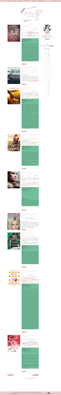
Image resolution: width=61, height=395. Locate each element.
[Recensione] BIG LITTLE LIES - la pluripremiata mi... (48, 73)
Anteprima (23, 90)
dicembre (47, 56)
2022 (47, 51)
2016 (47, 93)
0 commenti (37, 64)
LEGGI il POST (24, 84)
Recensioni (23, 28)
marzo (48, 86)
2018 (47, 91)
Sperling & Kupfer (29, 91)
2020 (47, 54)
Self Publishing (29, 138)
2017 (47, 92)
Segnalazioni (35, 90)
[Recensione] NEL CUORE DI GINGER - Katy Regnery (30, 26)
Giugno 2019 (24, 274)
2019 (47, 55)
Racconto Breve (34, 174)
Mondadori (30, 235)
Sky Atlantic (30, 217)
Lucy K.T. (23, 137)
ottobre (47, 59)
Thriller (33, 217)
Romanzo (31, 90)
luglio (47, 81)
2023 (47, 50)
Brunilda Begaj (28, 70)
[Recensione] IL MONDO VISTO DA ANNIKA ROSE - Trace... (48, 77)
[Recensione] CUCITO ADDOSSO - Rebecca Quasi (29, 336)
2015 (47, 95)
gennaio (47, 89)
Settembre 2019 (24, 91)
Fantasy (27, 235)
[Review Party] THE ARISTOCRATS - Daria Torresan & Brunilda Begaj (30, 68)
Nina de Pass (27, 90)
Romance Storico (27, 175)
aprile (47, 85)
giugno (48, 82)
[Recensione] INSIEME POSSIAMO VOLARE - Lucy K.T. (29, 135)
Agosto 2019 (24, 70)
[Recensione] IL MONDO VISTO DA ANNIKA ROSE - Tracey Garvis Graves (29, 271)
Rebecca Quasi (32, 338)
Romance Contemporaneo (29, 28)
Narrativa (27, 274)
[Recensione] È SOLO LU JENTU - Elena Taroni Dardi (29, 172)
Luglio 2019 (27, 137)
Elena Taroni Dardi (25, 174)
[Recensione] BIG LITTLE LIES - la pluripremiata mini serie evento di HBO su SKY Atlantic (30, 214)
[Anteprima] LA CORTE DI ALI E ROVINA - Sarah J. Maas (29, 233)
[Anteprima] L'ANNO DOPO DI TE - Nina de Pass (29, 88)
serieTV (27, 217)
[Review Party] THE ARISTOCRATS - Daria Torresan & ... (48, 65)
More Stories (28, 338)
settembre (47, 60)
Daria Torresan (33, 70)
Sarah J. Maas (34, 235)
